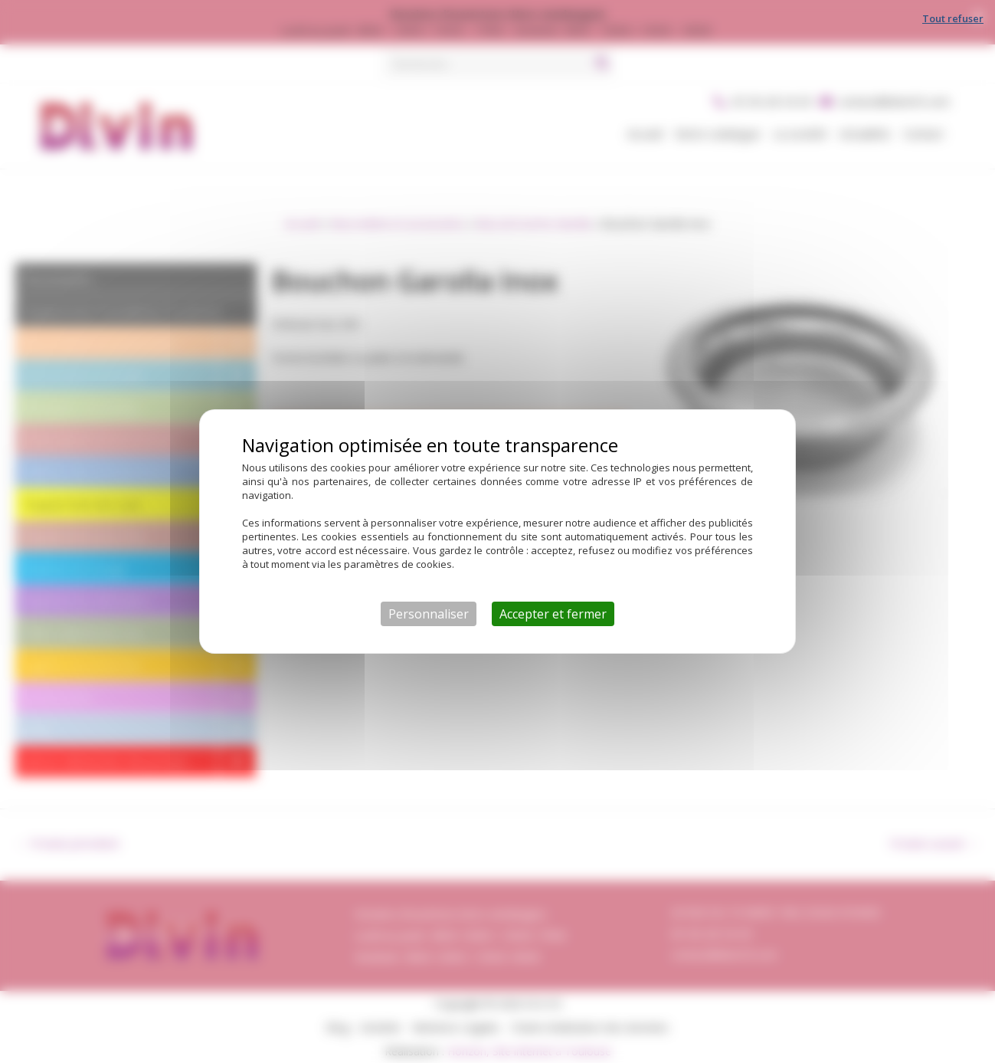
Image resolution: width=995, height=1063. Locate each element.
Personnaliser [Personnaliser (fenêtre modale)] (428, 613)
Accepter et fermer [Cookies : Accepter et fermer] (553, 613)
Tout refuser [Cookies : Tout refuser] (953, 18)
